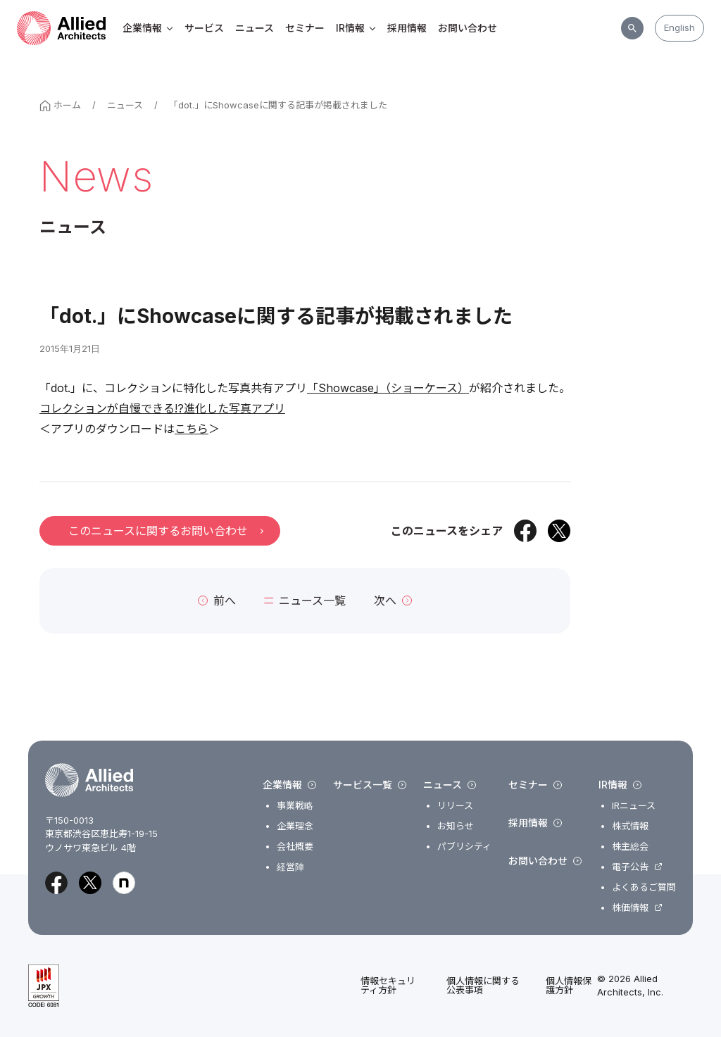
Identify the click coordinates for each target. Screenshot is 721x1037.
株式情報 (630, 826)
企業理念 (295, 826)
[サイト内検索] (632, 28)
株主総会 (630, 846)
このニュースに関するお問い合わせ (165, 531)
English (679, 27)
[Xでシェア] (559, 531)
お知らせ (455, 826)
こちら (191, 429)
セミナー (305, 28)
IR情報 (356, 28)
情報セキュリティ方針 (387, 985)
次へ (393, 600)
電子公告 (630, 867)
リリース (455, 805)
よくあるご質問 (644, 887)
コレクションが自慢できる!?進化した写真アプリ (162, 408)
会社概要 (295, 846)
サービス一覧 (369, 785)
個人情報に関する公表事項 (483, 985)
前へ (217, 600)
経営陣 (290, 867)
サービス (204, 28)
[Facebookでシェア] (525, 531)
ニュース (254, 28)
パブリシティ (464, 846)
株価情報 (630, 907)
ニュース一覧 (305, 600)
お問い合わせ (467, 28)
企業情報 (148, 28)
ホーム (60, 105)
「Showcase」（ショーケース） (388, 388)
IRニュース (634, 805)
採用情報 (407, 28)
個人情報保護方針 (568, 985)
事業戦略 (295, 805)
